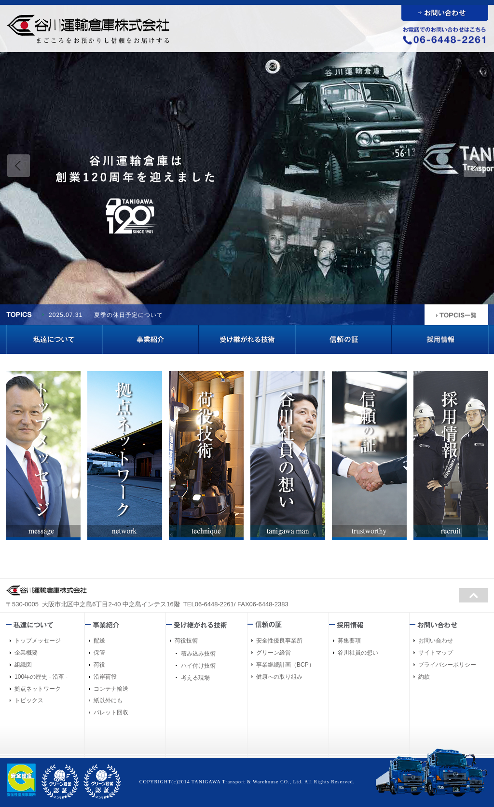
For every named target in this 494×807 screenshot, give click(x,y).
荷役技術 (186, 640)
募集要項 (349, 640)
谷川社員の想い (358, 652)
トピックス (28, 700)
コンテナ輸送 (111, 688)
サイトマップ (435, 652)
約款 (424, 676)
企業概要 (26, 652)
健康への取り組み (279, 676)
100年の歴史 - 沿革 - (41, 676)
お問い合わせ (435, 640)
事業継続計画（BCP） (285, 664)
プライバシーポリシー (447, 664)
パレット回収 (111, 712)
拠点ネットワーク (37, 688)
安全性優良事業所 (279, 640)
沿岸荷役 (105, 676)
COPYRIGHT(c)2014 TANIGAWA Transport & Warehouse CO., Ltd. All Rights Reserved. (247, 781)
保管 (99, 652)
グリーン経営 (273, 652)
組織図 (23, 664)
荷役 (99, 664)
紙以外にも (108, 700)
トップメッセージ (37, 640)
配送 (99, 640)
